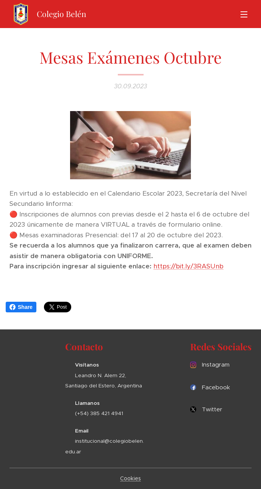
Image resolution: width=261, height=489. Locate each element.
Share (21, 307)
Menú (244, 14)
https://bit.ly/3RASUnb (188, 266)
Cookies (130, 478)
